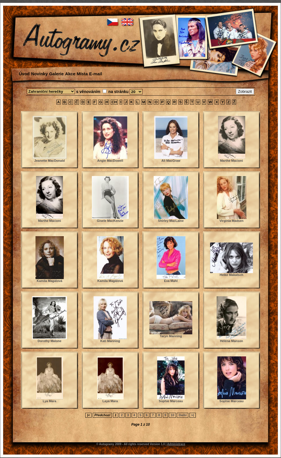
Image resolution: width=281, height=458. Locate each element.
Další (183, 415)
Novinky (39, 73)
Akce (70, 73)
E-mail (95, 73)
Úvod (24, 73)
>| (192, 415)
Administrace (176, 444)
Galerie (56, 73)
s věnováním (89, 91)
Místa (82, 73)
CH (114, 102)
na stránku (119, 91)
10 (172, 415)
